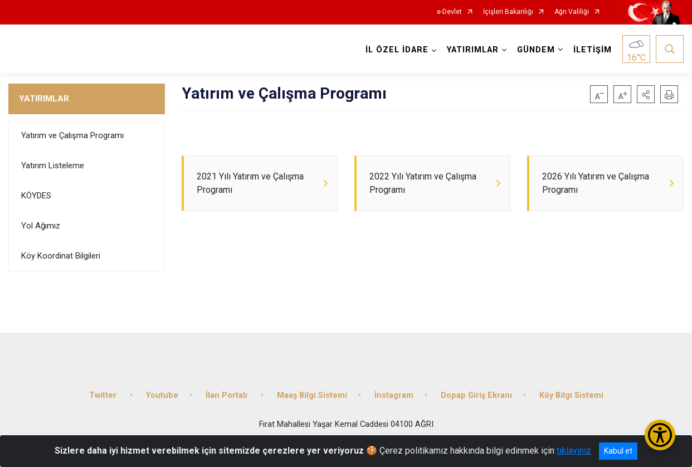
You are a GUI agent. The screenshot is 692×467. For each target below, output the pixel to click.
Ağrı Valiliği (571, 12)
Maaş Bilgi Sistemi (312, 395)
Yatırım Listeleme (52, 165)
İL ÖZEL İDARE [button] (397, 50)
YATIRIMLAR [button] (473, 50)
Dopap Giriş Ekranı (476, 395)
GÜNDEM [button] (536, 50)
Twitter (104, 395)
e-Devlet (449, 12)
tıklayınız (574, 450)
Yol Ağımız (40, 226)
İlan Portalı (228, 395)
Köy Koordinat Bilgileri (60, 256)
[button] (646, 94)
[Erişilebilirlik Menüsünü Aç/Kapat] (660, 435)
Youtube (162, 395)
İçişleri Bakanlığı (508, 12)
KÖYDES (36, 196)
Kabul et (618, 450)
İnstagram (393, 395)
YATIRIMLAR (44, 99)
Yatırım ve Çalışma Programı (72, 135)
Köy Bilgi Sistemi (571, 395)
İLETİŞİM (592, 50)
